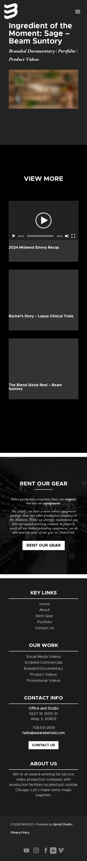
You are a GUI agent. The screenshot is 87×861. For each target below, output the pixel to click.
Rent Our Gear (44, 545)
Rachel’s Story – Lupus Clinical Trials (41, 316)
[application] (43, 220)
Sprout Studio (62, 824)
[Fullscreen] (73, 236)
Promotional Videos (43, 681)
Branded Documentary (32, 51)
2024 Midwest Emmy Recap (34, 247)
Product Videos (24, 59)
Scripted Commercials (44, 662)
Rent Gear (44, 616)
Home (44, 604)
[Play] (14, 236)
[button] (43, 220)
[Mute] (67, 236)
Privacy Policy (20, 832)
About (44, 610)
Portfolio (66, 51)
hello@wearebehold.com (43, 733)
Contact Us (44, 628)
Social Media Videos (43, 657)
